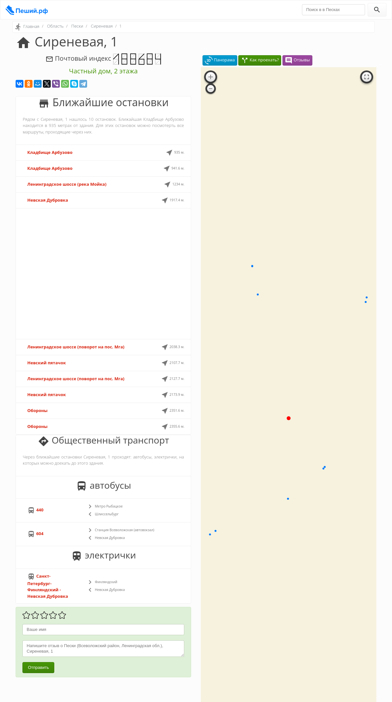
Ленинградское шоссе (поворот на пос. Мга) (75, 347)
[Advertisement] (103, 273)
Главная (31, 26)
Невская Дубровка (47, 200)
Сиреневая (102, 26)
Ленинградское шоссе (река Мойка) (66, 184)
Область (55, 26)
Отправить (38, 667)
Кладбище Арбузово (49, 152)
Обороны (37, 410)
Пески (77, 26)
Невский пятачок (46, 363)
